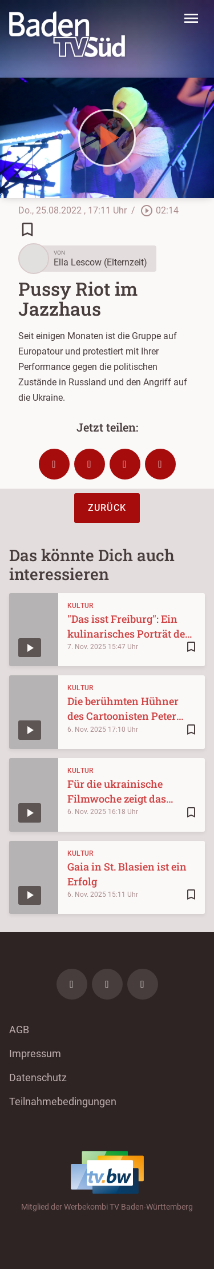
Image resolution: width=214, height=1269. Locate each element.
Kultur (80, 605)
